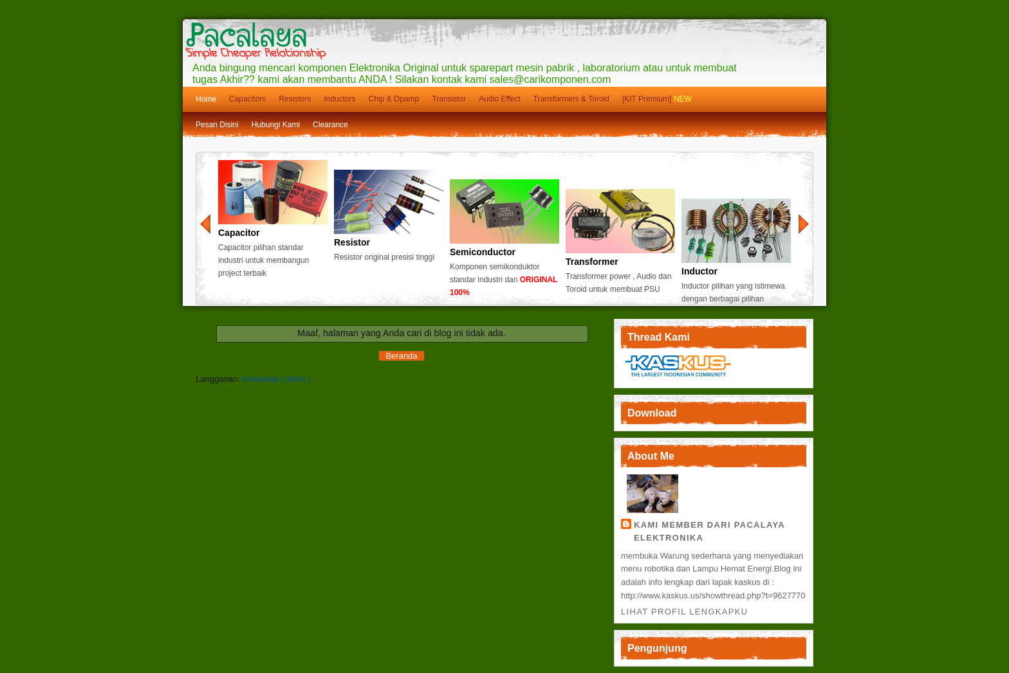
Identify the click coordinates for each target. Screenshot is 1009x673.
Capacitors (247, 98)
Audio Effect (500, 98)
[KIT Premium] (657, 98)
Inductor (699, 271)
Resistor (352, 242)
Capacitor (239, 233)
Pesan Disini (217, 124)
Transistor (449, 98)
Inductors (339, 98)
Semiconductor (482, 252)
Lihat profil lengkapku (684, 611)
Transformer (592, 261)
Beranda (401, 356)
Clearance (330, 124)
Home (206, 98)
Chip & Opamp (394, 98)
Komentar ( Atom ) (276, 379)
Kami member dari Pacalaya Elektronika (709, 531)
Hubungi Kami (276, 124)
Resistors (295, 98)
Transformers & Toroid (571, 98)
